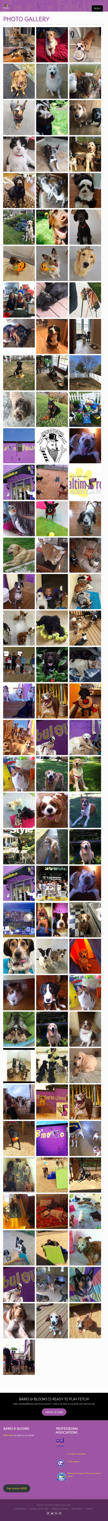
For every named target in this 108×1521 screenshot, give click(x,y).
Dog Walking (21, 1509)
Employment (77, 1509)
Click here (8, 1435)
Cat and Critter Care (39, 1509)
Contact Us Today (54, 1412)
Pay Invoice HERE (17, 1488)
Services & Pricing (60, 1509)
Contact (89, 1509)
